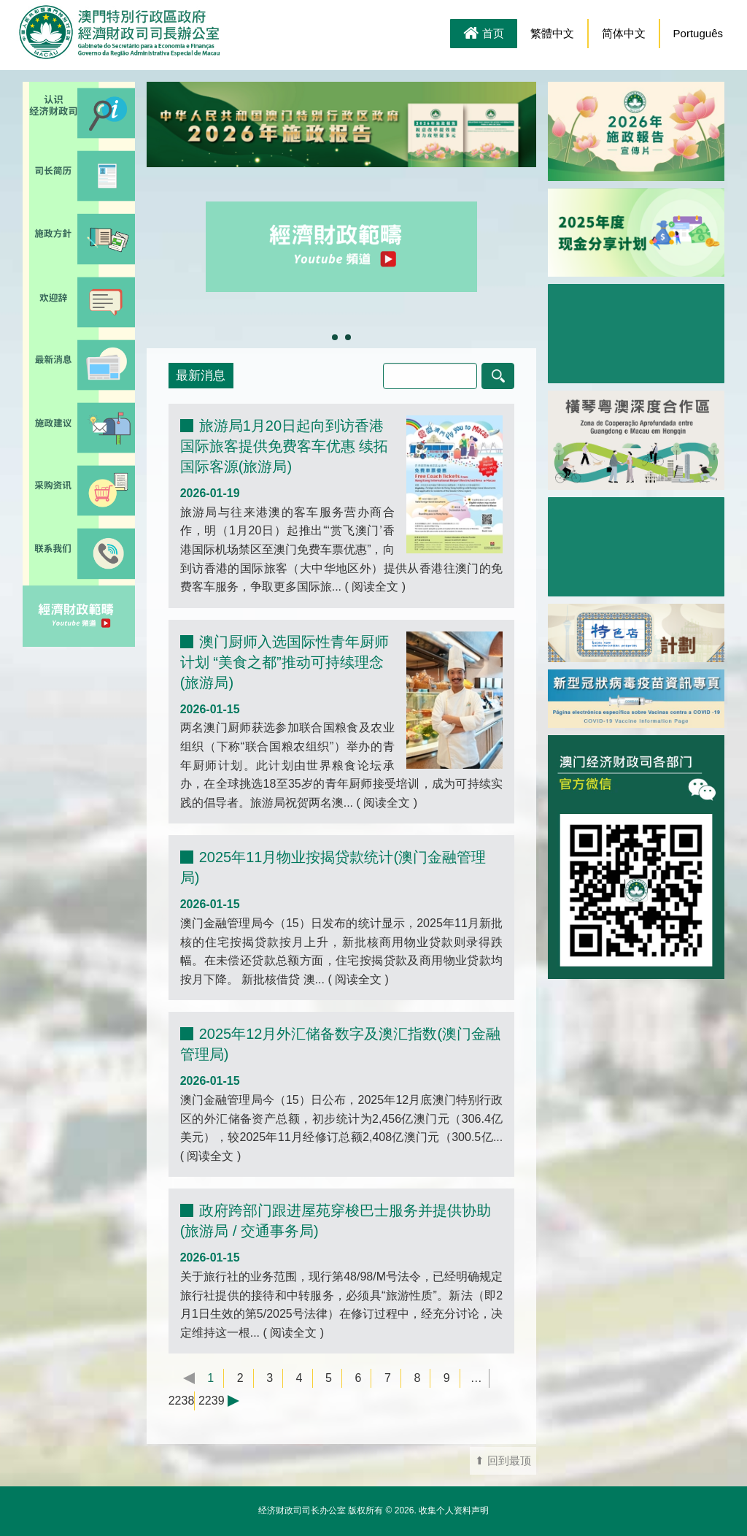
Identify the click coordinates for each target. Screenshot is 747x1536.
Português (698, 33)
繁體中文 (552, 33)
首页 (483, 34)
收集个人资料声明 (454, 1510)
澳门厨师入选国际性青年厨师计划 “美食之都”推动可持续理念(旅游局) (284, 662)
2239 (211, 1400)
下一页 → (241, 1401)
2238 (182, 1400)
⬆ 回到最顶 (503, 1461)
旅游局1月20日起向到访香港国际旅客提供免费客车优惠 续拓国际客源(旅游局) (284, 446)
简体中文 (624, 33)
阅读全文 (375, 586)
